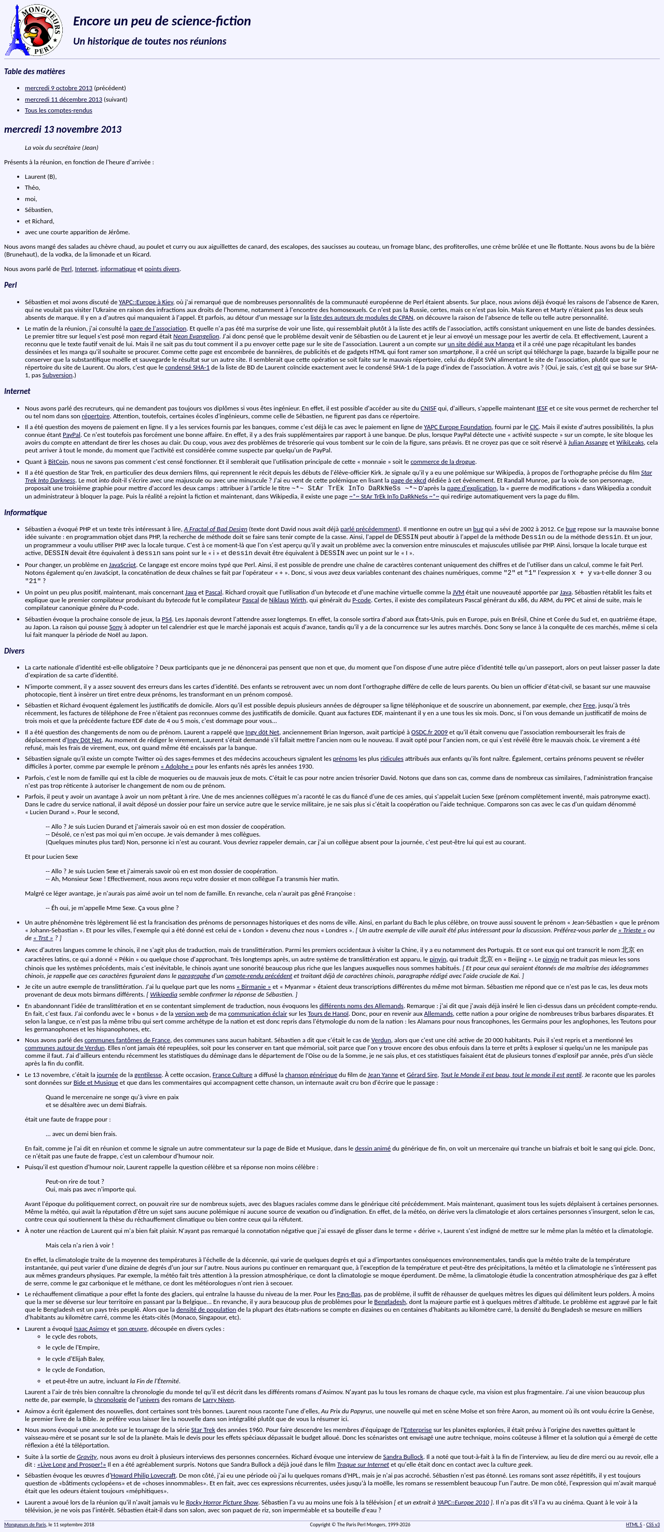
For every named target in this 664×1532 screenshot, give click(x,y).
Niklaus (279, 600)
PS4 (167, 619)
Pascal (213, 592)
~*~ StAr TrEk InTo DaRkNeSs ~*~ (394, 496)
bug (478, 529)
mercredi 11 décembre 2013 (63, 99)
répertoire (96, 416)
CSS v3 (653, 1524)
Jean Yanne (383, 1075)
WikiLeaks (629, 442)
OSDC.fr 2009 (429, 732)
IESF (542, 408)
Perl (66, 269)
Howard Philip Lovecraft (143, 1475)
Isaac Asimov (91, 1328)
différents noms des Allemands (362, 1006)
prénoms (345, 758)
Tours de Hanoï (328, 1013)
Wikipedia (163, 994)
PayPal (71, 434)
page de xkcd (408, 480)
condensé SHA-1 (187, 367)
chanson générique (311, 1075)
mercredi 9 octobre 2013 (58, 88)
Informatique (25, 512)
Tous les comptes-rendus (58, 110)
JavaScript (122, 565)
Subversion (58, 375)
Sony (115, 627)
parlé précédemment (369, 529)
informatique (118, 269)
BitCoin (58, 461)
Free (589, 705)
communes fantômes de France (127, 1040)
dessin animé (373, 1148)
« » (43, 938)
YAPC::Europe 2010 (463, 1502)
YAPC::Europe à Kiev (146, 302)
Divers (14, 651)
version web (191, 1013)
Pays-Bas (349, 1294)
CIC (534, 427)
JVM (459, 592)
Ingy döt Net (262, 732)
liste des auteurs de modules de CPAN (362, 317)
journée (107, 1075)
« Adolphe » (177, 766)
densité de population (206, 1309)
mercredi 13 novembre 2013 (62, 129)
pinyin (438, 959)
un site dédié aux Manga (481, 344)
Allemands (438, 1013)
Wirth (298, 600)
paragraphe (194, 976)
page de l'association (158, 328)
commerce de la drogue (442, 461)
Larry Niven (218, 1399)
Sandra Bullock (403, 1456)
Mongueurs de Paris (25, 1524)
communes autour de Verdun (65, 1048)
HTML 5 (634, 1524)
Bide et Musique (96, 1082)
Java (191, 592)
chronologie (110, 1399)
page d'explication (471, 488)
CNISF (429, 408)
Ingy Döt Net (84, 740)
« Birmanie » (254, 986)
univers (149, 1399)
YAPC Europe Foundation (457, 427)
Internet (86, 269)
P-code (361, 600)
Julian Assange (588, 442)
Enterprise (418, 1430)
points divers (162, 269)
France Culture (233, 1075)
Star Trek (203, 1430)
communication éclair (257, 1013)
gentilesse (148, 1075)
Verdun (381, 1040)
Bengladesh (390, 1302)
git (597, 367)
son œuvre (132, 1328)
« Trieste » (632, 930)
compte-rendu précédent (259, 976)
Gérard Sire (422, 1075)
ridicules (392, 758)
